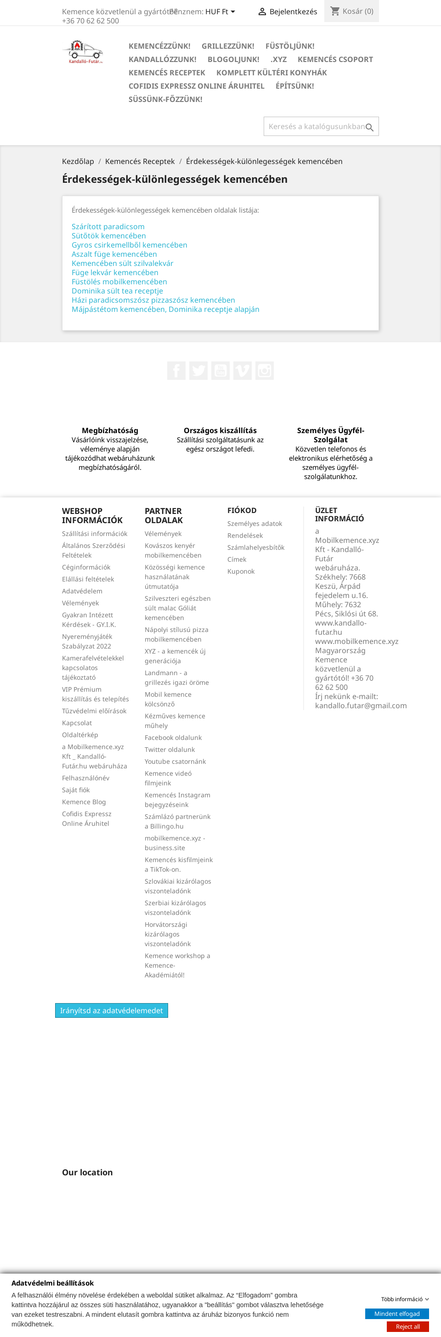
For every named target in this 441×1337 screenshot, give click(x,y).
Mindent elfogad (397, 1313)
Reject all (408, 1326)
